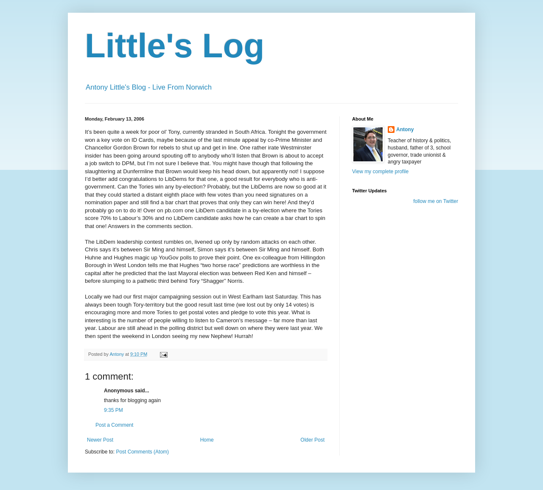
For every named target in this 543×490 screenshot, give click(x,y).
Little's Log (174, 46)
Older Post (312, 440)
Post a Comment (114, 425)
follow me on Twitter (435, 201)
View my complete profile (380, 172)
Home (207, 440)
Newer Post (100, 440)
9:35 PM (113, 410)
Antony (405, 129)
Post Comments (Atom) (142, 452)
